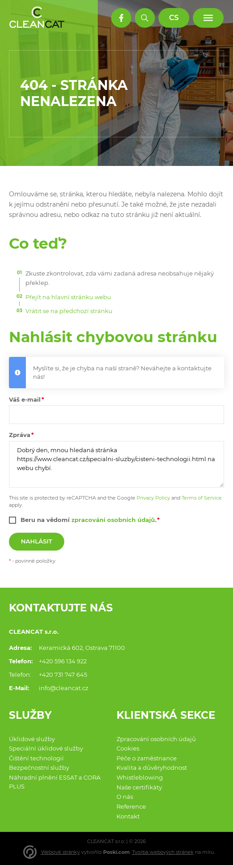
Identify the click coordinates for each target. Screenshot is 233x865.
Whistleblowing (139, 777)
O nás (124, 796)
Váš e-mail (25, 399)
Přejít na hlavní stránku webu (68, 297)
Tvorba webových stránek (163, 852)
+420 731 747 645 (63, 674)
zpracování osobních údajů (113, 519)
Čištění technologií (36, 758)
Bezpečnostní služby (39, 767)
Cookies (127, 748)
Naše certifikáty (139, 787)
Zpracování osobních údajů (156, 738)
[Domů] (37, 17)
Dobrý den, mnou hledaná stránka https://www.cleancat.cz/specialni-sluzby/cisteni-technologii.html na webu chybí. (116, 464)
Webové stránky (60, 852)
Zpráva (19, 434)
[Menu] (208, 18)
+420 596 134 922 (63, 661)
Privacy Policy (153, 498)
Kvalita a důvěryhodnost (151, 767)
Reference (131, 806)
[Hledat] (145, 18)
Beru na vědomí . (88, 519)
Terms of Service (202, 498)
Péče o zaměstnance (146, 758)
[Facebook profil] (121, 18)
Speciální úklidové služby (46, 748)
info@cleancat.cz (63, 687)
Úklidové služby (32, 738)
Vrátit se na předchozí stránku (68, 310)
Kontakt (128, 816)
